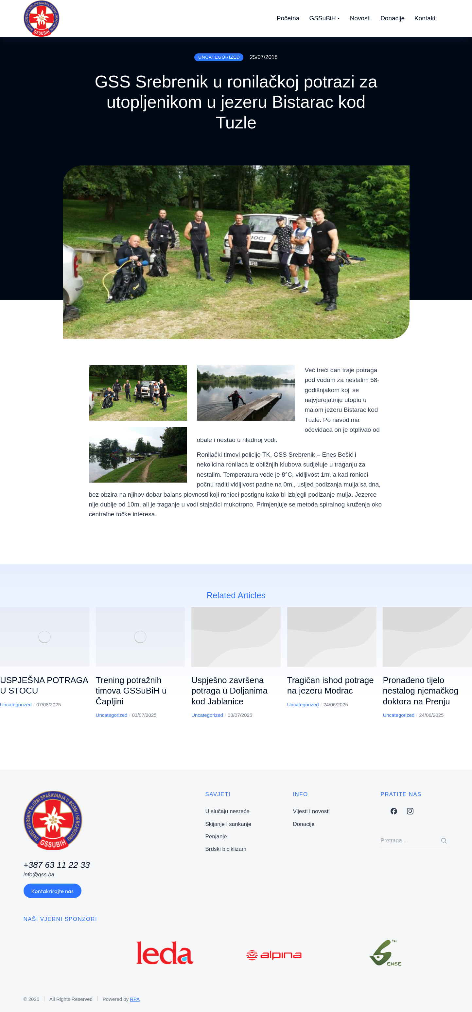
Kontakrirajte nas (52, 891)
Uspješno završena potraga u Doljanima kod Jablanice (229, 690)
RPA (135, 999)
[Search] (444, 841)
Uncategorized (16, 704)
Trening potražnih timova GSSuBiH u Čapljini (131, 690)
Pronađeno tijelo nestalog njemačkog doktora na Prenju (420, 690)
